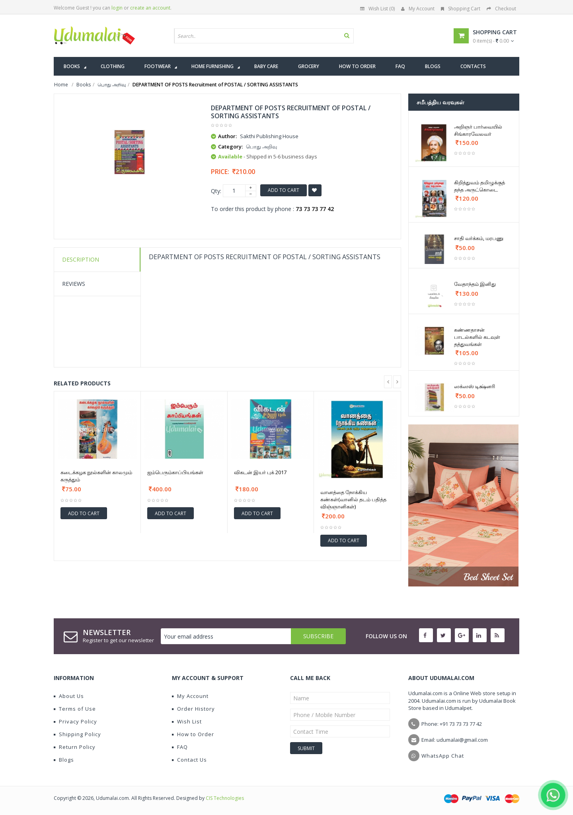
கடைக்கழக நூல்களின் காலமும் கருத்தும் (96, 476)
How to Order (193, 734)
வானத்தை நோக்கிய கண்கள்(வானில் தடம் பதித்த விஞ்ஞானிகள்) (353, 499)
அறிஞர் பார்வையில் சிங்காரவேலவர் (478, 130)
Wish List (187, 721)
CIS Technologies (225, 798)
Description (80, 259)
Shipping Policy (77, 734)
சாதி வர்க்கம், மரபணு (478, 238)
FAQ (180, 747)
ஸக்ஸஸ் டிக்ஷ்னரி (474, 386)
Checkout (501, 8)
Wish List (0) (377, 8)
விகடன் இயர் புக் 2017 (260, 472)
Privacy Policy (75, 721)
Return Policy (75, 747)
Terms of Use (75, 708)
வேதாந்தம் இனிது (475, 283)
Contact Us (189, 759)
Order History (193, 708)
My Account (418, 8)
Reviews (73, 283)
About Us (69, 696)
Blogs (64, 759)
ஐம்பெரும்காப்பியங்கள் (175, 472)
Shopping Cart (460, 8)
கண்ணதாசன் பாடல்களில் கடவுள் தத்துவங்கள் (477, 337)
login (117, 7)
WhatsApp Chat (442, 755)
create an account (150, 7)
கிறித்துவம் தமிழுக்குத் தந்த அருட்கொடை (479, 186)
